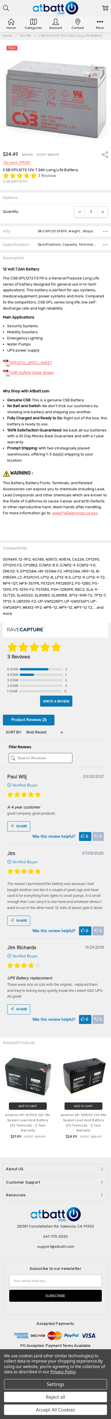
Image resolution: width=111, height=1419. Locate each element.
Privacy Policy (63, 1371)
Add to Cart (27, 1106)
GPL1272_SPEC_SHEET (27, 363)
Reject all (55, 1397)
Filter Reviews (20, 747)
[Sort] (43, 732)
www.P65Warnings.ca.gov (75, 513)
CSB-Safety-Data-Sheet (28, 372)
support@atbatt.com (55, 1246)
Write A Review (56, 701)
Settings (55, 1384)
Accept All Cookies (55, 1410)
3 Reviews (47, 175)
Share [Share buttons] (18, 826)
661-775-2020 (55, 1236)
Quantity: (11, 211)
